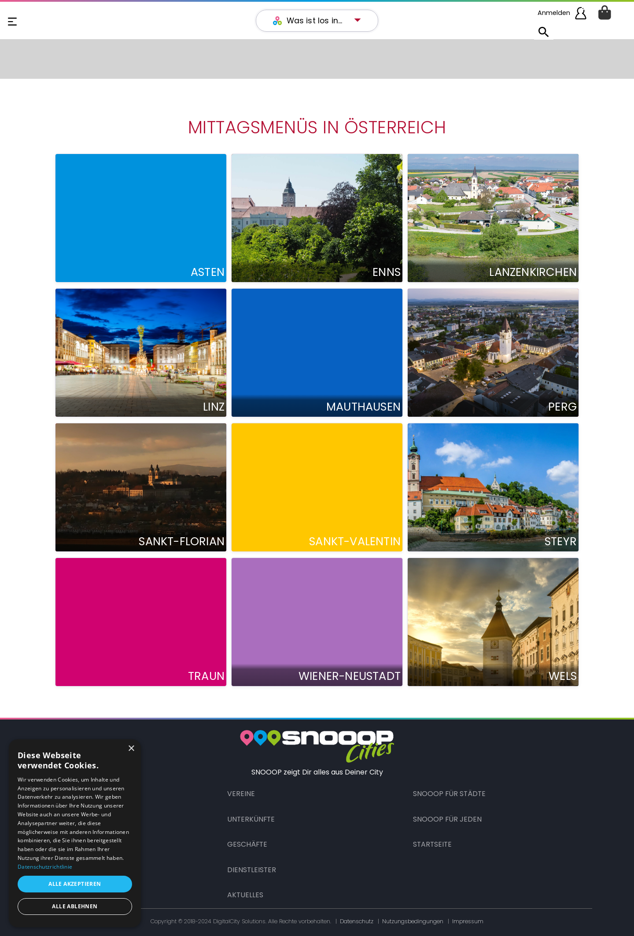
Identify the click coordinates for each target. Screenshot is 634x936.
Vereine (241, 794)
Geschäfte (247, 844)
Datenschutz (356, 921)
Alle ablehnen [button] (74, 906)
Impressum (467, 921)
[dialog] (75, 833)
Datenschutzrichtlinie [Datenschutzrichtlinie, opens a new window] (45, 866)
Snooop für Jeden (447, 819)
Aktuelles (245, 895)
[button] (321, 20)
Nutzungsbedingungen (412, 921)
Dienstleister (251, 870)
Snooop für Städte (449, 794)
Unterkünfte (251, 819)
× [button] (131, 748)
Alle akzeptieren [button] (74, 884)
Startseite (432, 844)
